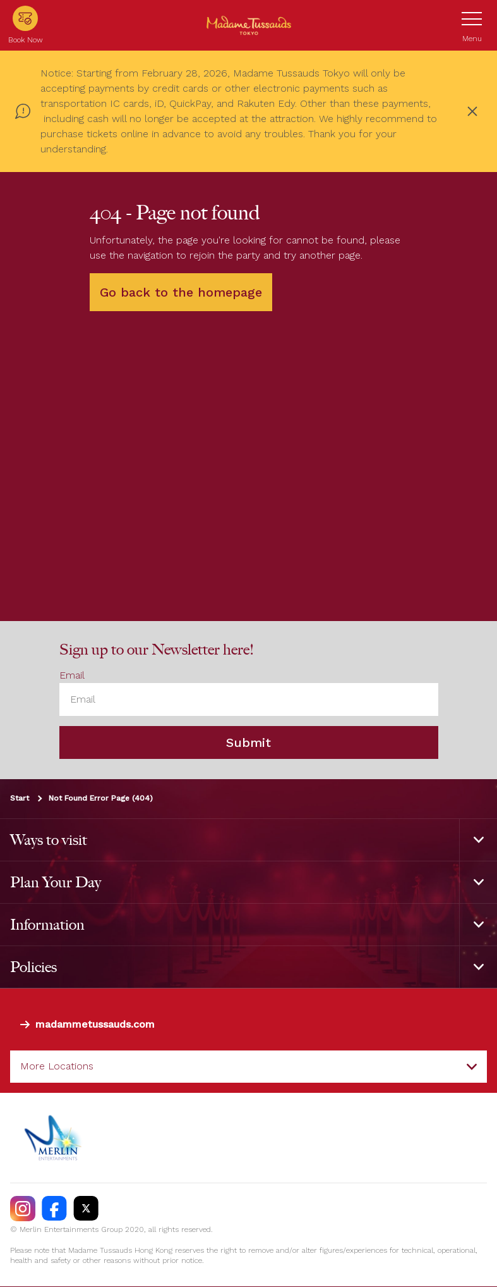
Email (72, 675)
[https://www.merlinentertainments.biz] (54, 1137)
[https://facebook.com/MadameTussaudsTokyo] (54, 1208)
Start (19, 798)
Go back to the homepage (181, 292)
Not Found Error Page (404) (101, 798)
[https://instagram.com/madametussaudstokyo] (22, 1208)
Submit (248, 743)
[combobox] (248, 1067)
